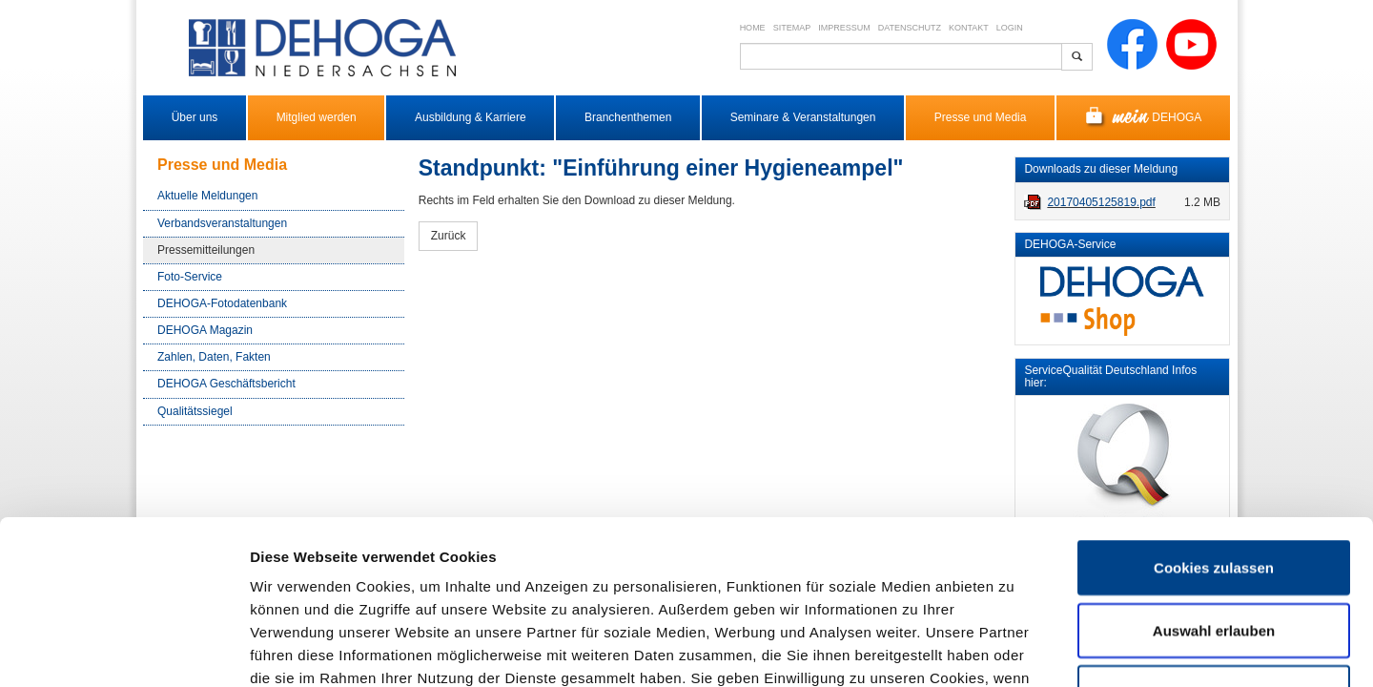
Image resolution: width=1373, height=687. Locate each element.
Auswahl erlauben (1214, 476)
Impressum (844, 27)
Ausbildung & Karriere (470, 117)
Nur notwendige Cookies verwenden (1214, 550)
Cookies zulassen (1214, 414)
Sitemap (792, 27)
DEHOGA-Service (1070, 244)
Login (1009, 27)
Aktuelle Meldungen (207, 195)
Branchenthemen (627, 117)
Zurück (448, 235)
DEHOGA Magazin (205, 330)
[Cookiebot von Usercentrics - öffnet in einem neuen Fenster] (123, 649)
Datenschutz (909, 27)
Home (753, 27)
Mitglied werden (317, 117)
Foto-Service (189, 276)
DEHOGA (1143, 118)
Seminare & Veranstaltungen (803, 117)
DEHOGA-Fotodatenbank (222, 303)
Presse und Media (980, 117)
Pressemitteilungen (206, 250)
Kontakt (969, 27)
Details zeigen (1014, 649)
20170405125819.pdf (1101, 202)
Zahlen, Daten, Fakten (214, 357)
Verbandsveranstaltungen (222, 223)
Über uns (195, 117)
